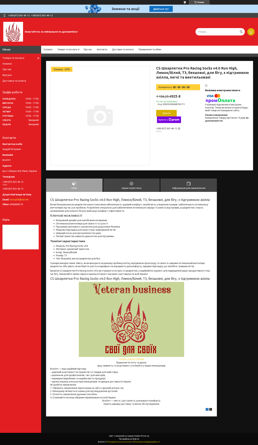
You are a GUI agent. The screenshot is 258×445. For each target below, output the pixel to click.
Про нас (88, 49)
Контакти (102, 49)
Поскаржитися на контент (119, 442)
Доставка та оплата (123, 49)
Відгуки (7, 75)
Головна (48, 49)
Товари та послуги (67, 49)
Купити (166, 113)
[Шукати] (241, 31)
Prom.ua (145, 436)
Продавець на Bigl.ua (129, 439)
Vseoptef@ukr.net (19, 199)
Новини (7, 63)
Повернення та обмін (150, 49)
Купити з (169, 119)
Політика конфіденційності (147, 442)
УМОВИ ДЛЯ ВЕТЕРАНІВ (131, 359)
